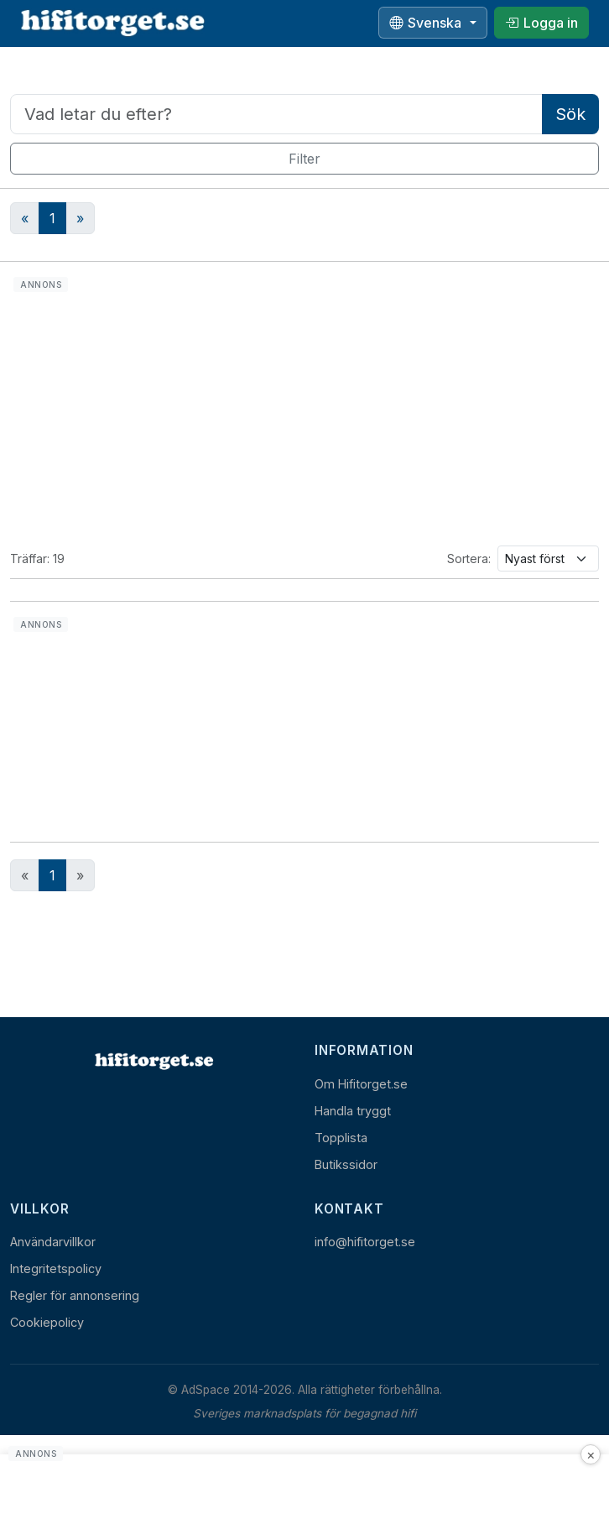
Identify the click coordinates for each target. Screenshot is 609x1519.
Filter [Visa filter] (304, 158)
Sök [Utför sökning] (570, 114)
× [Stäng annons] (591, 1454)
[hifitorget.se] (112, 22)
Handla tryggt (353, 1111)
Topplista (341, 1137)
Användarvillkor (53, 1242)
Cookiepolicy (47, 1322)
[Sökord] (276, 114)
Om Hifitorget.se (361, 1084)
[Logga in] (541, 23)
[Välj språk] (432, 23)
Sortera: (469, 558)
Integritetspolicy (56, 1268)
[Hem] (153, 1061)
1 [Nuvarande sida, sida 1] (52, 875)
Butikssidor (346, 1164)
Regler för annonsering (74, 1295)
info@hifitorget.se (365, 1242)
